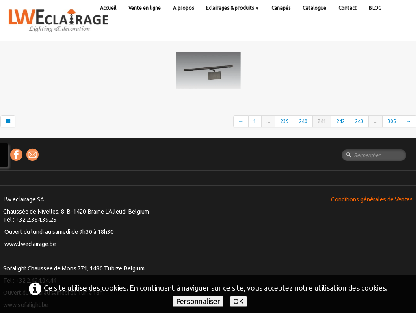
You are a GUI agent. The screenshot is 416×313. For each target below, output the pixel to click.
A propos (183, 8)
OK (238, 301)
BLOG (375, 8)
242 (340, 121)
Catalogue (314, 8)
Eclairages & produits (232, 8)
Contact (347, 8)
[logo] (75, 28)
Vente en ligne (144, 8)
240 (303, 121)
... (268, 121)
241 (322, 121)
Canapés (280, 8)
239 (284, 121)
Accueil (108, 8)
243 (359, 121)
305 (392, 121)
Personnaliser (198, 301)
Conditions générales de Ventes (372, 199)
